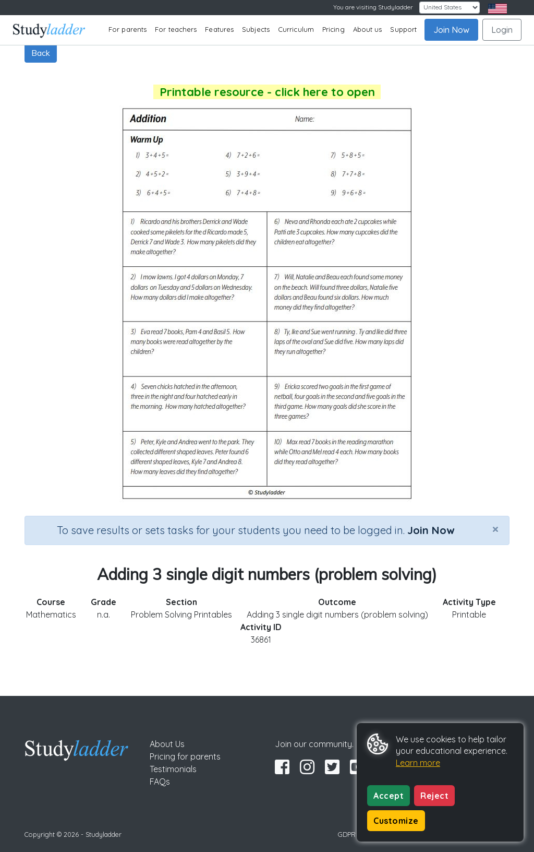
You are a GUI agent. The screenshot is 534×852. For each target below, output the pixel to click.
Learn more (418, 763)
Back (40, 53)
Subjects (256, 29)
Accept (388, 795)
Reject (434, 795)
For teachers (176, 29)
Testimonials (173, 769)
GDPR (347, 834)
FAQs (160, 781)
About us (367, 29)
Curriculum (296, 29)
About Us (167, 744)
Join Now (451, 30)
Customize (396, 820)
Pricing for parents (185, 756)
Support (403, 29)
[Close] (495, 528)
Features (219, 29)
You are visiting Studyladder (373, 7)
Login (502, 30)
